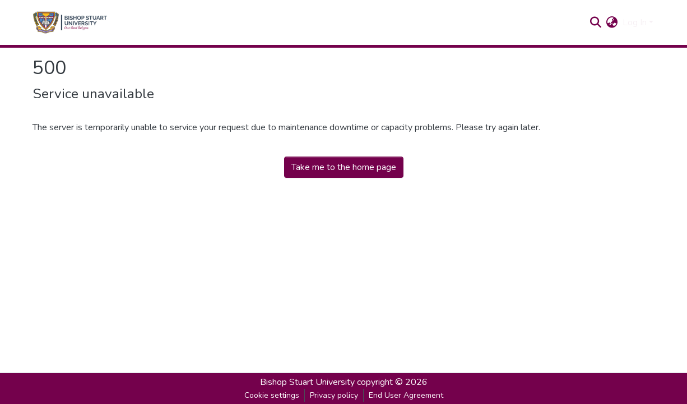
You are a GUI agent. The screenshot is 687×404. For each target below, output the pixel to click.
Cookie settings (271, 395)
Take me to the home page (343, 167)
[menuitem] (612, 22)
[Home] (70, 22)
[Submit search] (596, 22)
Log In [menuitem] (635, 22)
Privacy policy (334, 395)
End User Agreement (406, 395)
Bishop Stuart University (307, 382)
